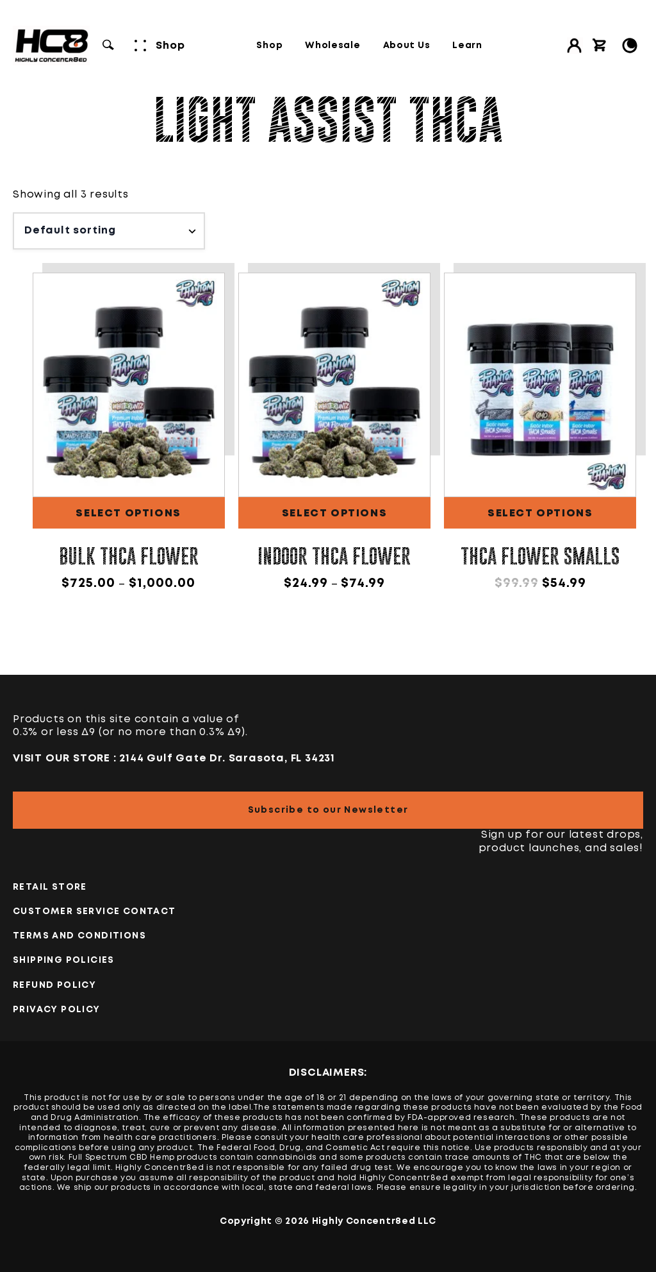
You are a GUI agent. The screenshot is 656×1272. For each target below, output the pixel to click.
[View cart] (600, 45)
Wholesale (332, 45)
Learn (467, 45)
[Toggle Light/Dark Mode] (629, 45)
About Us (406, 45)
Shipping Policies (64, 960)
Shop (269, 45)
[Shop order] (109, 231)
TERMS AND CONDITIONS (79, 936)
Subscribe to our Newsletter (328, 810)
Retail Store (50, 887)
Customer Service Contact (94, 911)
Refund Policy (54, 985)
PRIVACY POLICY (57, 1009)
